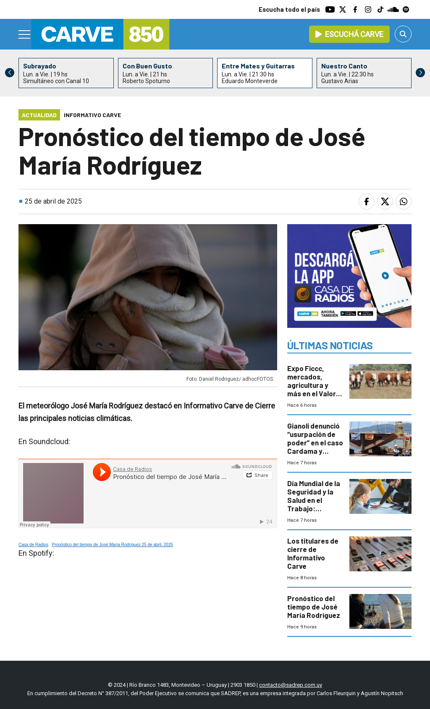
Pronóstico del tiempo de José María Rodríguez (313, 606)
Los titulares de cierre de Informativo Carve (312, 553)
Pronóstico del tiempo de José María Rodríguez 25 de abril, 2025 (112, 544)
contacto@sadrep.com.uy (290, 685)
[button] (420, 72)
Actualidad (39, 114)
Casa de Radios (33, 544)
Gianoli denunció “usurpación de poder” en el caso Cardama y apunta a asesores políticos (315, 450)
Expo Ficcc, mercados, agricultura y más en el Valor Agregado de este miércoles (311, 389)
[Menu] (24, 34)
